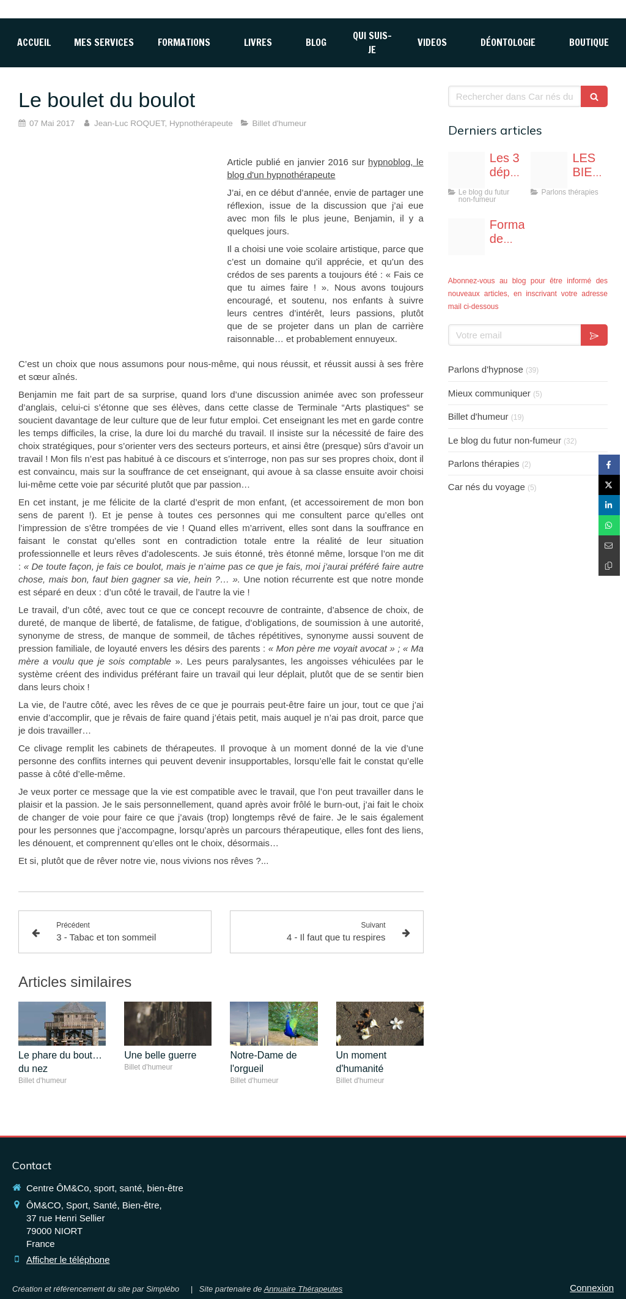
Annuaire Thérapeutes (303, 1288)
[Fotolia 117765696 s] (466, 170)
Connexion (592, 1287)
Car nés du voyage (486, 487)
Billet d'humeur (478, 416)
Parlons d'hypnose (485, 369)
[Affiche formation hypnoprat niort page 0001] (466, 236)
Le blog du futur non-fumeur (504, 440)
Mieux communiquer (489, 393)
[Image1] (549, 170)
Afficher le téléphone (68, 1259)
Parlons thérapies (484, 463)
